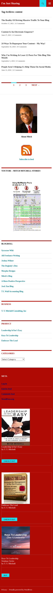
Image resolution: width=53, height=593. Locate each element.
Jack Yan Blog (7, 286)
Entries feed (6, 389)
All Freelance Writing (10, 256)
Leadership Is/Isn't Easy (11, 330)
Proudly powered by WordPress (20, 590)
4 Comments (16, 35)
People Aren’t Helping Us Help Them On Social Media (26, 67)
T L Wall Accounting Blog (12, 291)
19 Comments (22, 47)
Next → (36, 85)
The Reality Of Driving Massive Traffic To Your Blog (25, 20)
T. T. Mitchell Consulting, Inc (13, 311)
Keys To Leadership (9, 335)
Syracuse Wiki (7, 250)
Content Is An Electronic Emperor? (17, 32)
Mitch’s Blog (6, 276)
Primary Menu (49, 3)
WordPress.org (7, 399)
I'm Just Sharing (10, 3)
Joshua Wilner (7, 261)
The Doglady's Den (9, 266)
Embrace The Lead (9, 341)
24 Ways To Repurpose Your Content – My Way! (23, 43)
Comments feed (8, 394)
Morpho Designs (8, 271)
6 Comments (20, 61)
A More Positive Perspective (13, 281)
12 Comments (20, 23)
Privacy (4, 590)
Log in (4, 384)
